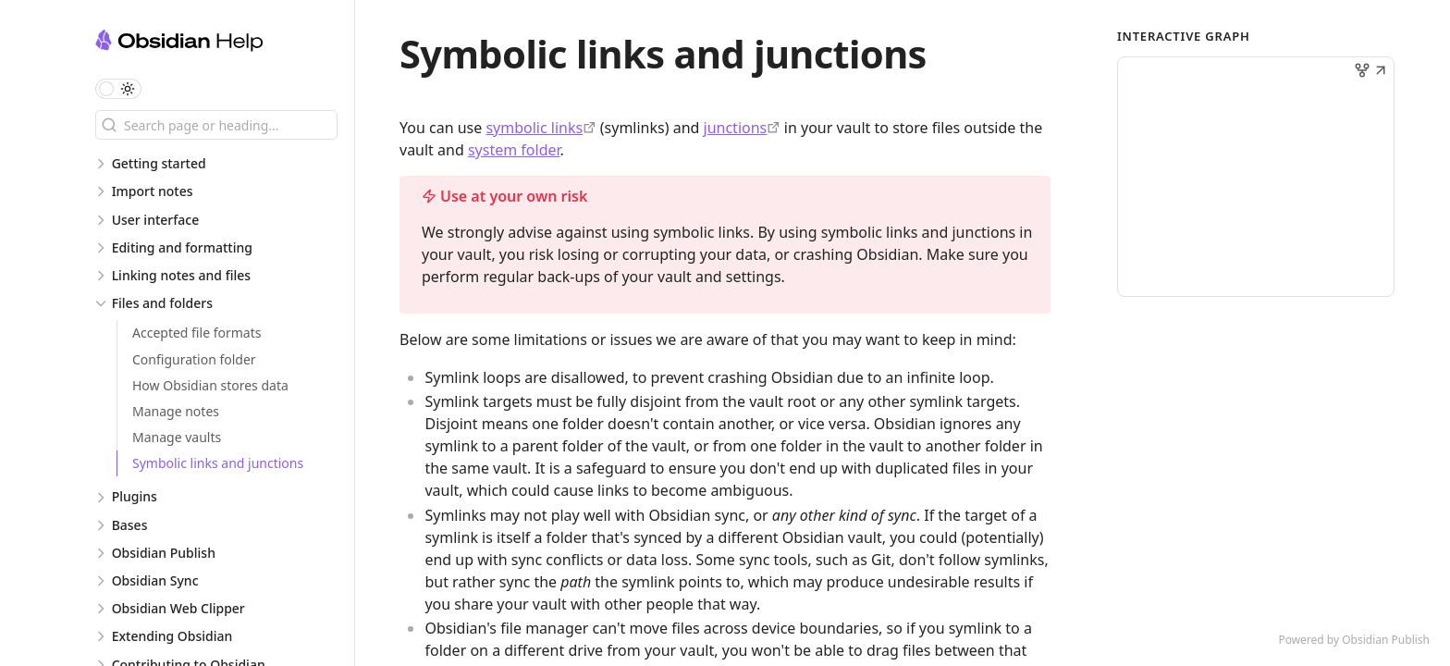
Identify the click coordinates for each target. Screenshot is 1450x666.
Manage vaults (176, 437)
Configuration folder (194, 359)
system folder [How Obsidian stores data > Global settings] (514, 150)
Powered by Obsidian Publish (1354, 640)
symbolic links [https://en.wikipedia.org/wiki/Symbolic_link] (534, 127)
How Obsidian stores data (210, 385)
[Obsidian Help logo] (224, 43)
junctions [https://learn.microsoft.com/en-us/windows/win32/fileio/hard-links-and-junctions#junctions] (736, 127)
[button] (1380, 72)
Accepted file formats (196, 332)
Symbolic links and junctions (217, 463)
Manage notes (175, 411)
